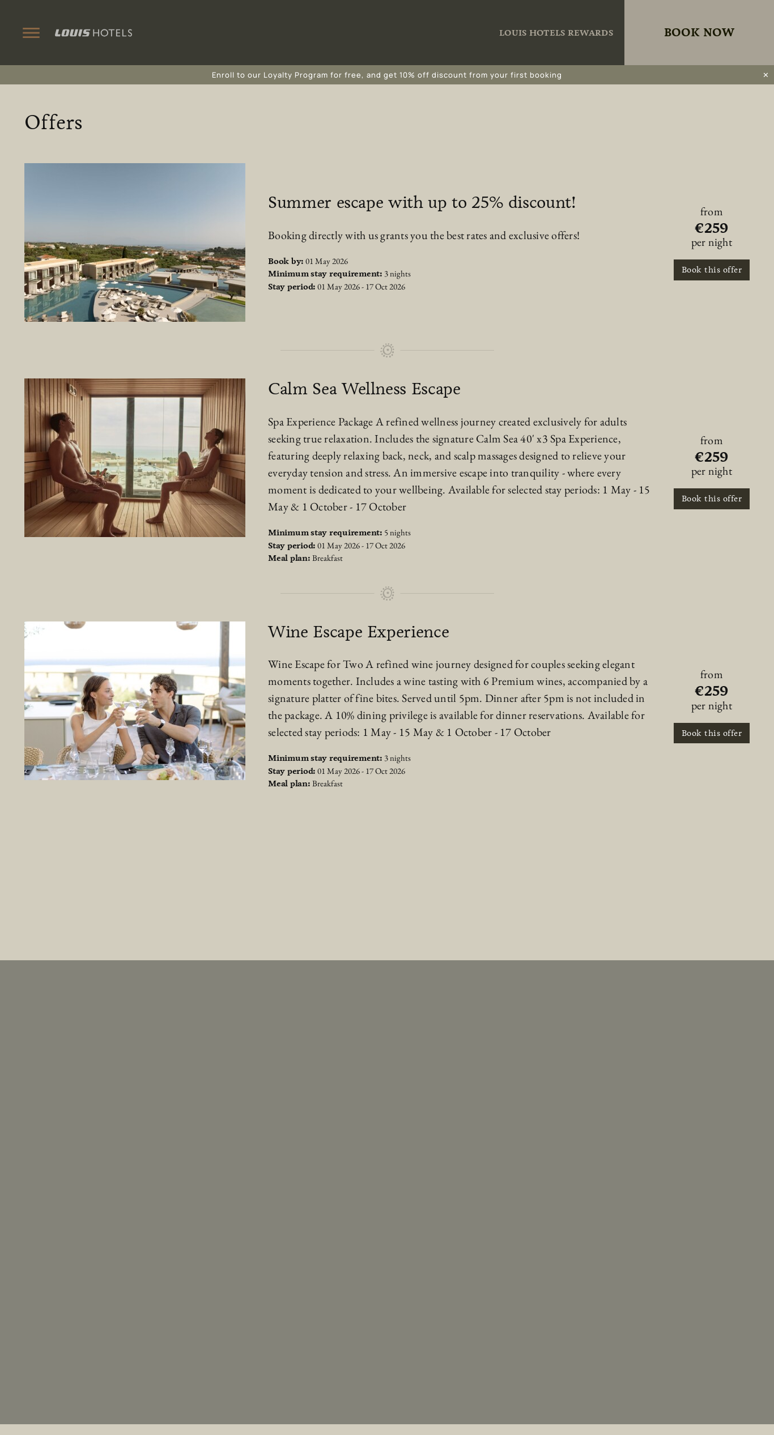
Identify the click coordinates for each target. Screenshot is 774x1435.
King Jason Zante (387, 33)
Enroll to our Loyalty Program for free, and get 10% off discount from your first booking (387, 75)
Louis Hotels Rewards (556, 33)
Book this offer (712, 270)
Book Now (699, 32)
